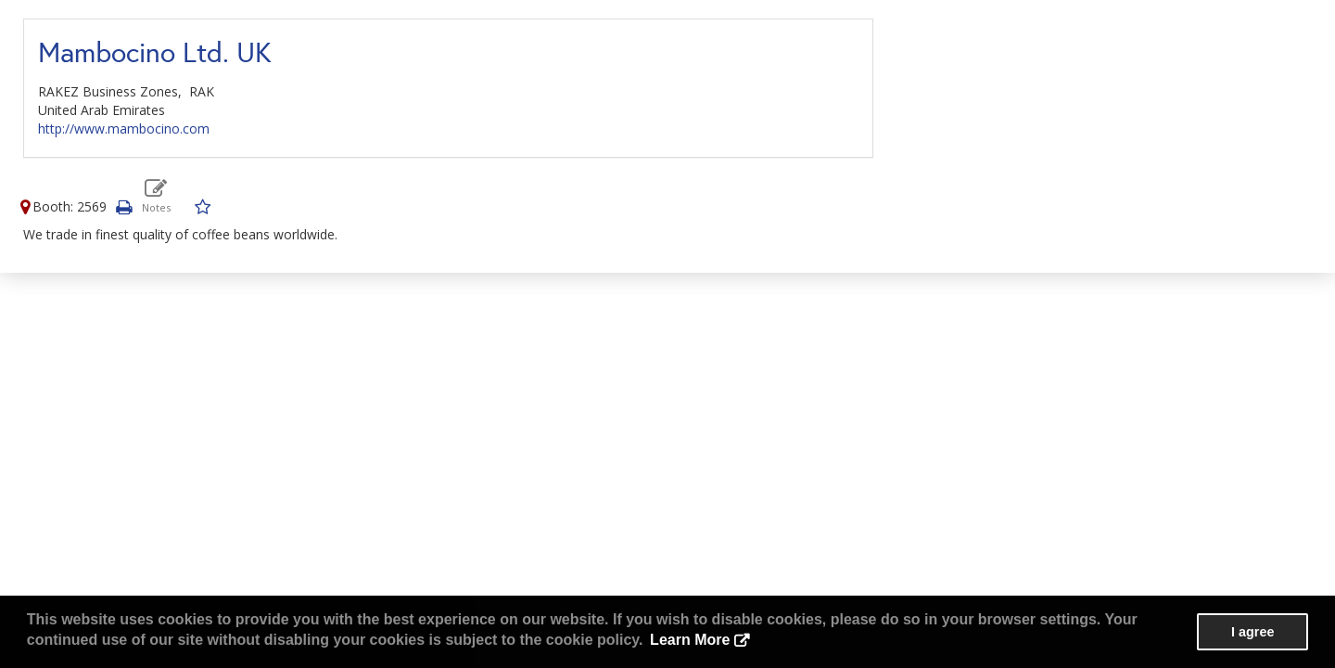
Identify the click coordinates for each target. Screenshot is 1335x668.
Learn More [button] (690, 640)
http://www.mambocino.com (124, 128)
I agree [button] (1252, 631)
